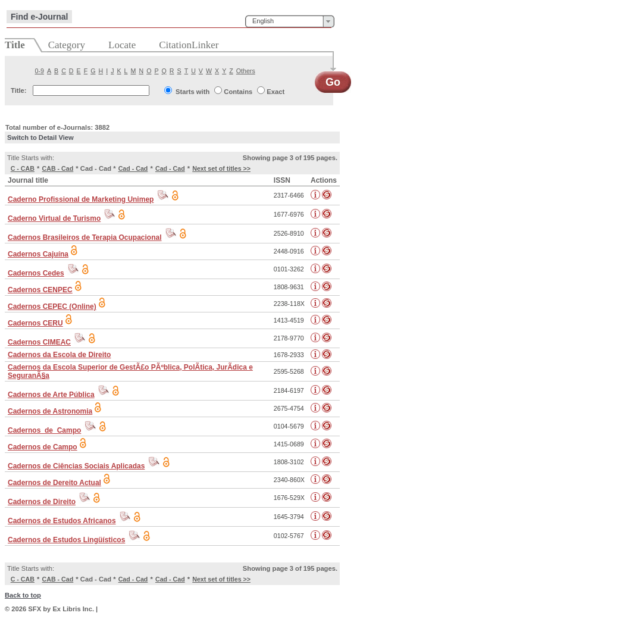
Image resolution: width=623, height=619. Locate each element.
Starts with (192, 91)
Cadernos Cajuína (38, 254)
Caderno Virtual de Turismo (54, 218)
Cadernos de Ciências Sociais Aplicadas (76, 466)
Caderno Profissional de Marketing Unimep (81, 199)
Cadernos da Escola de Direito (59, 355)
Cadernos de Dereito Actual (54, 483)
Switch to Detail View (40, 137)
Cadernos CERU (35, 323)
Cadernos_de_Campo (44, 430)
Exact (275, 91)
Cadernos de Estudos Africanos (62, 521)
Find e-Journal (39, 16)
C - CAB (23, 168)
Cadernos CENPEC (40, 290)
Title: (19, 90)
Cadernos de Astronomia (50, 411)
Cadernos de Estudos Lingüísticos (66, 540)
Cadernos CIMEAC (39, 342)
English (263, 20)
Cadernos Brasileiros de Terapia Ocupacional (85, 237)
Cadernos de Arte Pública (51, 394)
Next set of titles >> (221, 168)
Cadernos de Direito (42, 502)
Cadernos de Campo (42, 447)
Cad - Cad (133, 168)
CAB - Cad (58, 168)
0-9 (39, 70)
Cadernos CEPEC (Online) (52, 306)
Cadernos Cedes (36, 273)
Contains (238, 91)
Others (245, 70)
